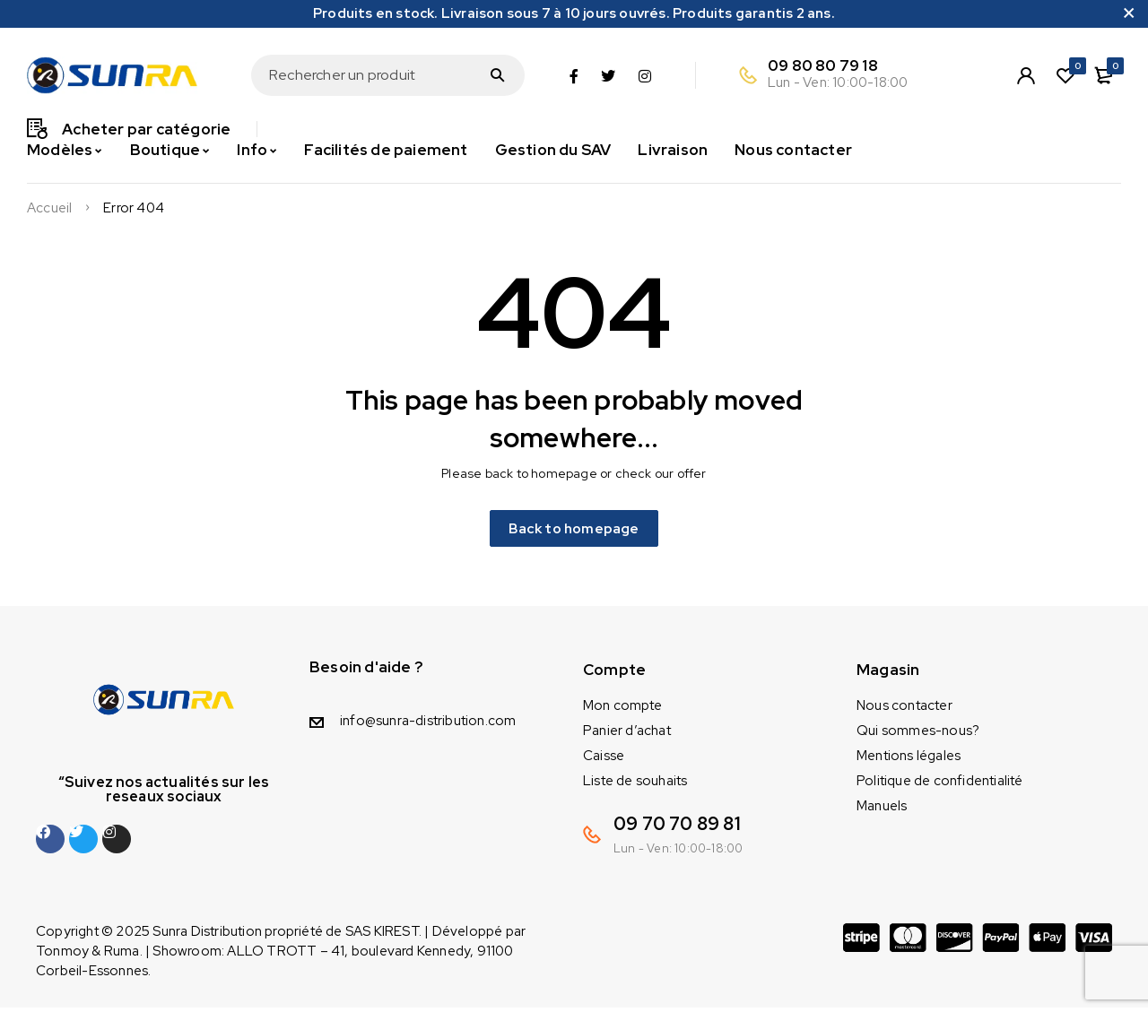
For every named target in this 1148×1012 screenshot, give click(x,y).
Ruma (122, 955)
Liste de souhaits (635, 785)
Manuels (882, 810)
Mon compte (622, 710)
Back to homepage (574, 530)
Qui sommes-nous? (918, 735)
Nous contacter (904, 710)
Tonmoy (62, 955)
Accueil (49, 208)
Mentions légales (909, 760)
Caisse (603, 760)
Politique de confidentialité (940, 785)
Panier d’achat (627, 735)
